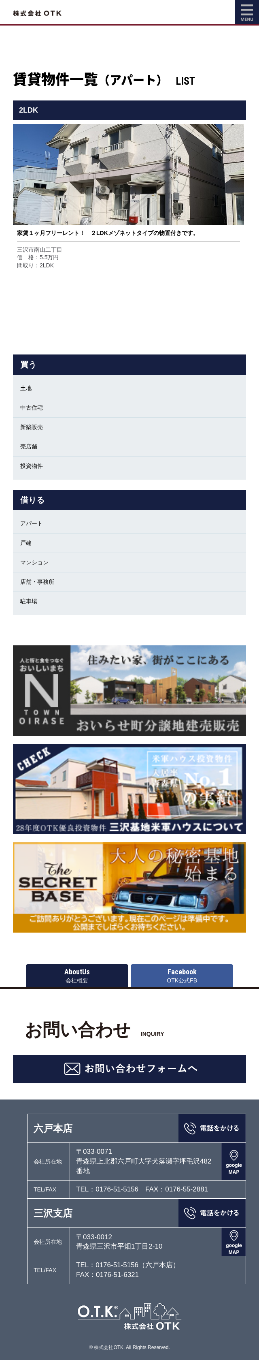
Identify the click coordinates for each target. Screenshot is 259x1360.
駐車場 (28, 601)
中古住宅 (31, 407)
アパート (31, 523)
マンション (34, 562)
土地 (26, 388)
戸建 (26, 543)
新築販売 (31, 427)
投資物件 (31, 466)
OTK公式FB (182, 975)
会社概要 (77, 975)
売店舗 (28, 446)
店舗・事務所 (37, 582)
